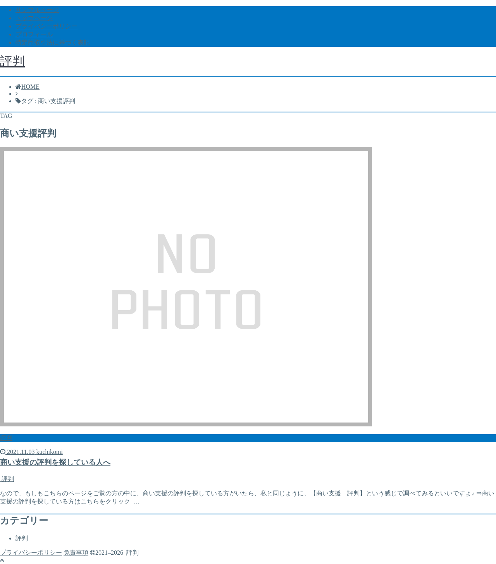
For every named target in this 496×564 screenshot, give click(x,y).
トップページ (34, 18)
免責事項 (76, 552)
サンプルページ (37, 10)
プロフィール (34, 34)
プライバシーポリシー (47, 26)
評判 (12, 61)
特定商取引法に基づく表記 (53, 42)
